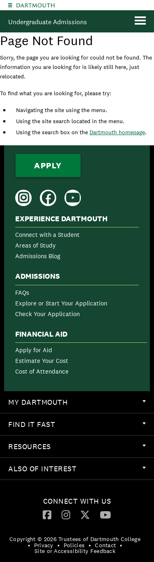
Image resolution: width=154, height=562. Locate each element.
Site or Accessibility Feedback (74, 551)
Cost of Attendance (42, 371)
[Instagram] (66, 514)
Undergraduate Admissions (47, 22)
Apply (48, 165)
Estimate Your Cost (41, 361)
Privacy (43, 545)
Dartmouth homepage (117, 132)
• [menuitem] (29, 545)
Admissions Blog (37, 256)
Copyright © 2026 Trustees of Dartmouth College (74, 539)
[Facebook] (47, 514)
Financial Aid (41, 334)
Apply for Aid (33, 350)
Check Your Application (47, 314)
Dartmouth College (35, 5)
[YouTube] (105, 514)
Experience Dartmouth (61, 218)
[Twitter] (85, 514)
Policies (74, 545)
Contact (105, 545)
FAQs (22, 292)
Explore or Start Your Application (61, 303)
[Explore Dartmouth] (10, 5)
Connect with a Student (47, 235)
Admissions (37, 276)
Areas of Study (35, 245)
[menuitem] (77, 239)
